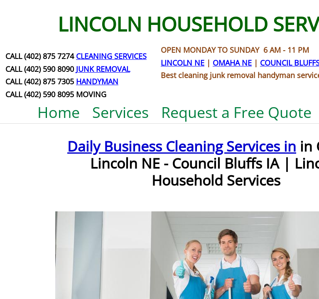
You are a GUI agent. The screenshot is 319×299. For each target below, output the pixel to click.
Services (120, 112)
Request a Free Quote (236, 112)
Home (58, 112)
